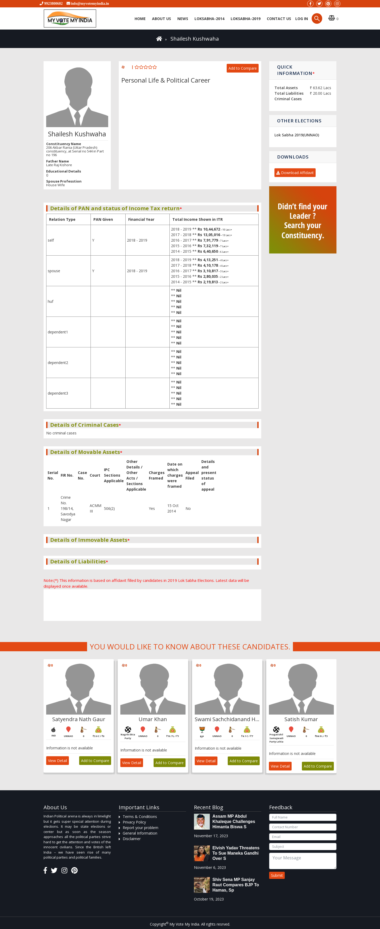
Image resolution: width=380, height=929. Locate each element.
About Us (161, 18)
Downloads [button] (292, 157)
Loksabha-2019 (245, 18)
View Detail (57, 760)
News (182, 18)
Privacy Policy (134, 822)
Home (140, 18)
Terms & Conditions (140, 816)
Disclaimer (132, 838)
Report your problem (140, 827)
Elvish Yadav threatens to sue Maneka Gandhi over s (235, 853)
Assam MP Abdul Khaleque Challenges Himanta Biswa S (233, 821)
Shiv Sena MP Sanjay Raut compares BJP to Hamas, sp (235, 884)
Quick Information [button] (296, 70)
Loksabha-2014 (209, 18)
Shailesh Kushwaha (194, 38)
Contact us (279, 18)
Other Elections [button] (299, 121)
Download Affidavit (295, 172)
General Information (140, 833)
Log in (301, 18)
